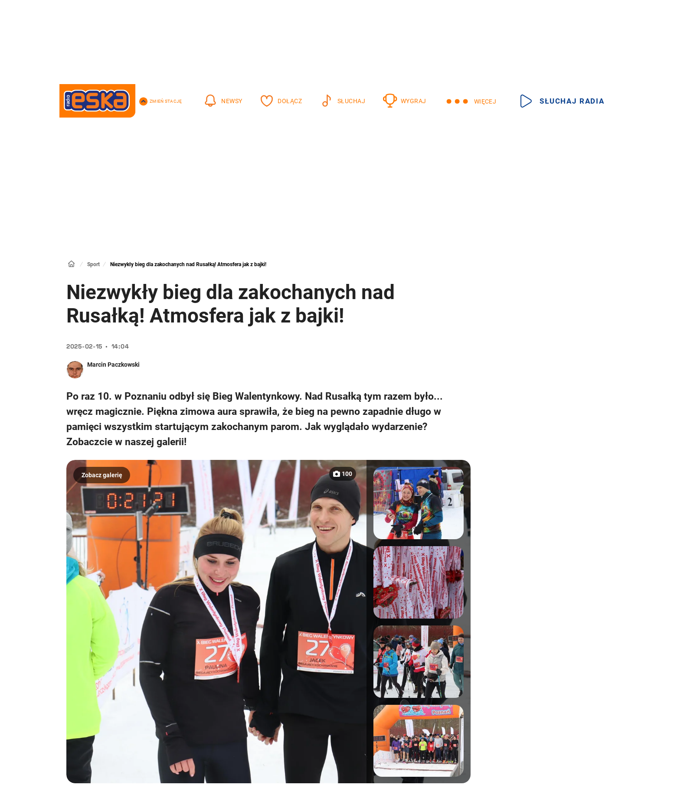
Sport (93, 264)
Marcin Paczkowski (113, 364)
